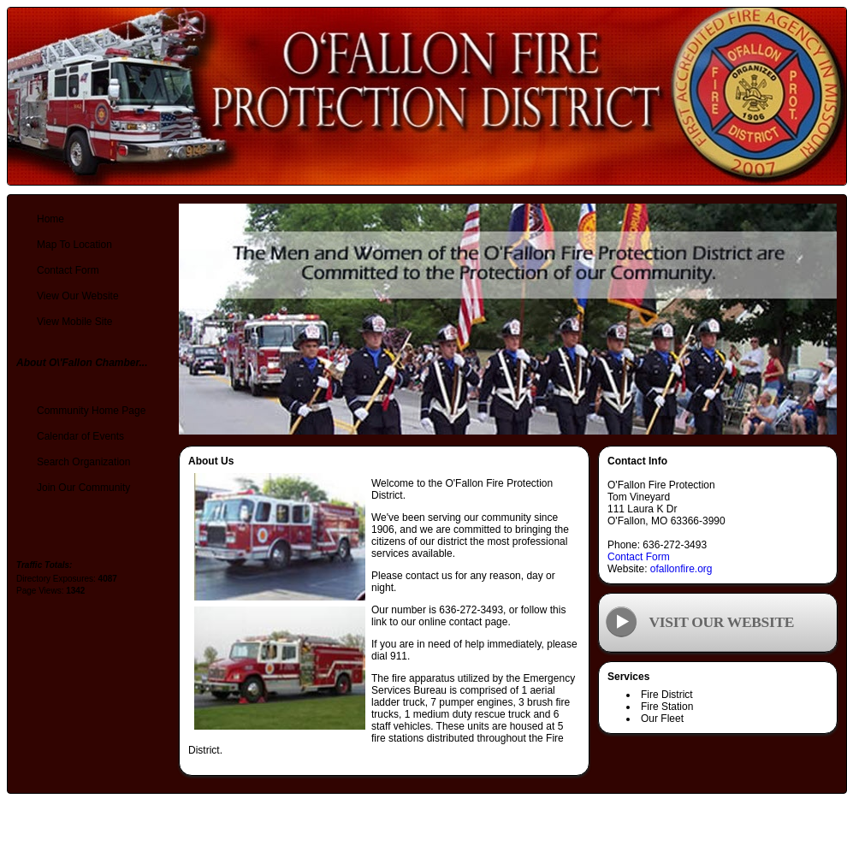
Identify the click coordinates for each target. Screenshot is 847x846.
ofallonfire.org (681, 569)
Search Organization (83, 462)
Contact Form (638, 557)
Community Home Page (91, 411)
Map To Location (74, 245)
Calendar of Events (80, 436)
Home (50, 219)
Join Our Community (83, 488)
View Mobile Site (75, 322)
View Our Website (78, 296)
